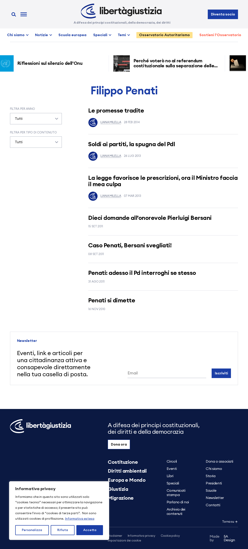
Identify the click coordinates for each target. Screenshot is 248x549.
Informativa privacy (141, 535)
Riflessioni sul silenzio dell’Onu (51, 63)
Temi (122, 35)
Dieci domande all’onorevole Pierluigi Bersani (150, 218)
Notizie (41, 35)
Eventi (172, 469)
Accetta (89, 530)
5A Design (222, 538)
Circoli (172, 461)
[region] (59, 510)
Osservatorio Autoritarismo (164, 35)
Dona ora (119, 444)
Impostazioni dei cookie (124, 540)
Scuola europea (72, 35)
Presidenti (214, 483)
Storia (210, 476)
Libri (170, 476)
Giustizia (118, 489)
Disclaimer (115, 535)
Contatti (213, 505)
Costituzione (123, 462)
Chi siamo (16, 35)
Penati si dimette (111, 300)
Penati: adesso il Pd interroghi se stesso (142, 273)
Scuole (211, 490)
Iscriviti (221, 373)
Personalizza (32, 530)
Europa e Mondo (126, 480)
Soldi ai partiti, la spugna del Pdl (131, 144)
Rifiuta (62, 530)
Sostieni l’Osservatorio (220, 35)
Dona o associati (219, 461)
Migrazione (121, 498)
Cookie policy (170, 535)
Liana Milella (104, 122)
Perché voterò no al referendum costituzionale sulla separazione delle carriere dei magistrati (175, 66)
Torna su (230, 521)
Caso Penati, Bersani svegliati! (129, 245)
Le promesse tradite (116, 111)
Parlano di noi (178, 502)
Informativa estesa (79, 518)
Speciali (100, 35)
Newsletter (215, 498)
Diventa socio (223, 14)
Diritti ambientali (127, 471)
